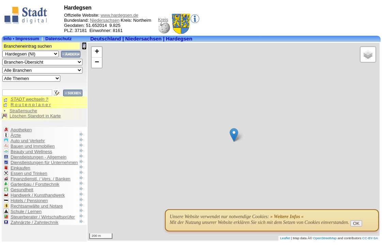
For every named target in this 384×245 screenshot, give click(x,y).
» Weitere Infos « (287, 216)
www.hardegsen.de (119, 15)
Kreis (163, 19)
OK (356, 223)
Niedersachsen (105, 20)
